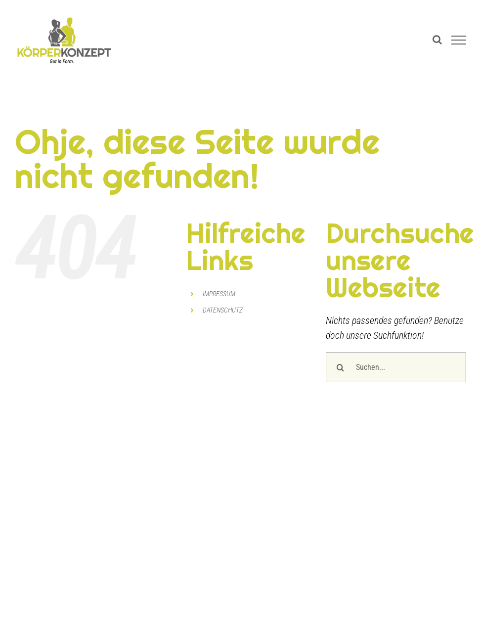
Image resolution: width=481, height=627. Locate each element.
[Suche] (340, 367)
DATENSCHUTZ (223, 310)
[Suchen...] (396, 367)
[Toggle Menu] (458, 40)
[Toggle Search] (437, 40)
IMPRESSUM (219, 294)
